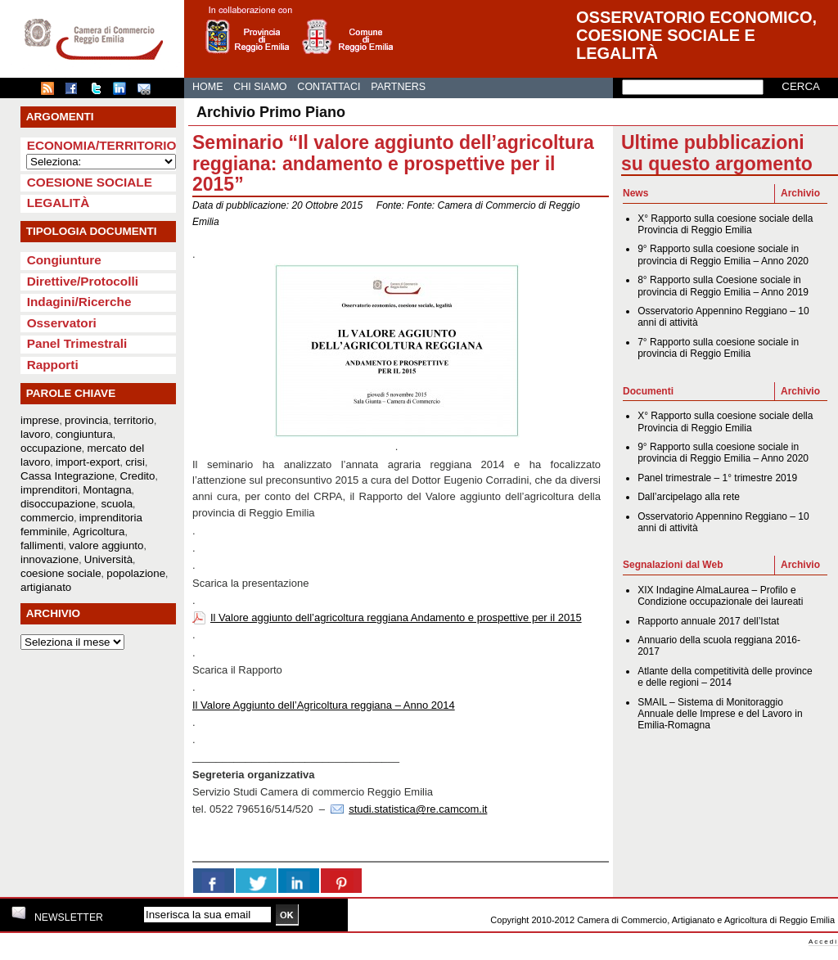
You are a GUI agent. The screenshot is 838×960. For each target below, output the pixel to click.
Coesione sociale (89, 182)
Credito (137, 476)
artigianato (45, 587)
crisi (135, 462)
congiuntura (84, 434)
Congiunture (64, 260)
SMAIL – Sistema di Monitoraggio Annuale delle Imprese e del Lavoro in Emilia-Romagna (720, 714)
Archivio (800, 193)
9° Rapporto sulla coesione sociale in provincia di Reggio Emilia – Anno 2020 (723, 254)
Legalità (58, 203)
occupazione (51, 448)
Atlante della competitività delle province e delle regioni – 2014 (725, 676)
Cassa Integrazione (67, 476)
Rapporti (53, 365)
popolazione (135, 573)
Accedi (823, 941)
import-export (88, 462)
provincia (86, 420)
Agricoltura (99, 531)
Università (108, 559)
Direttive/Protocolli (82, 281)
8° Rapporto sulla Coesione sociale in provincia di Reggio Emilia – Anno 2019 (723, 285)
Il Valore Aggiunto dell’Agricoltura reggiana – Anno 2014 (323, 705)
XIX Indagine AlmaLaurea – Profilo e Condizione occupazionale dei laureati (720, 595)
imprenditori (49, 490)
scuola (117, 504)
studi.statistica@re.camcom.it (418, 809)
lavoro (35, 434)
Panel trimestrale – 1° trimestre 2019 (717, 478)
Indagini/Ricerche (79, 302)
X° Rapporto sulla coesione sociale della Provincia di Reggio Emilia (725, 224)
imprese (39, 420)
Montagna (107, 490)
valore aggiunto (106, 545)
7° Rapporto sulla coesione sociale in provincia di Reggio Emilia (718, 347)
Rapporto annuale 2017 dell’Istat (708, 621)
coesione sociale (60, 573)
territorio (134, 420)
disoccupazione (58, 504)
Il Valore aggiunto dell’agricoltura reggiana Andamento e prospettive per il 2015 (396, 617)
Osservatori (62, 323)
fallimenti (42, 545)
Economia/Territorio (102, 145)
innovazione (49, 559)
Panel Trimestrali (77, 343)
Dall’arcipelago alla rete (689, 497)
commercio (47, 518)
